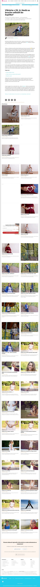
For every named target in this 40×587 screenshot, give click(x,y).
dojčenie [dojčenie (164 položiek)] (25, 571)
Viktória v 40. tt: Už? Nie (25, 214)
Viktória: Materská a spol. (25, 115)
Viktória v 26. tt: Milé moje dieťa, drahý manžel (29, 352)
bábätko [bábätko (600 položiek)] (11, 571)
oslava (27, 42)
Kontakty (10, 578)
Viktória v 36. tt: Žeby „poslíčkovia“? (8, 273)
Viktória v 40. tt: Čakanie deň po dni (27, 194)
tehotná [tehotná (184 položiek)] (20, 574)
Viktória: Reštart (5, 175)
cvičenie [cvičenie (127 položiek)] (18, 571)
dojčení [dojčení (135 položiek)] (28, 571)
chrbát (29, 56)
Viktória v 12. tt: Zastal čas (6, 490)
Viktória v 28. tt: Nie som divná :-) (26, 332)
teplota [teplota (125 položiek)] (24, 574)
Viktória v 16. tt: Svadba (6, 451)
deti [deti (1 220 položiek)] (20, 571)
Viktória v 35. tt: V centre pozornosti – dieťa (28, 273)
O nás (13, 578)
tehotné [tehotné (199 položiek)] (22, 574)
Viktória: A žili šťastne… (10, 114)
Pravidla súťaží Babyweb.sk (28, 578)
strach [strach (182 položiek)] (13, 574)
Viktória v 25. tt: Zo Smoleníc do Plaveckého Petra (9, 373)
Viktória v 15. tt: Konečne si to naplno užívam (29, 451)
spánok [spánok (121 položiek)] (7, 574)
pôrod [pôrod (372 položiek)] (32, 572)
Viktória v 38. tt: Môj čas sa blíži (7, 253)
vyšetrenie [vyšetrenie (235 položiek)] (26, 574)
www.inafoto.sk (16, 37)
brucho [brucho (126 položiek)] (6, 571)
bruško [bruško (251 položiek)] (8, 571)
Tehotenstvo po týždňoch (20, 3)
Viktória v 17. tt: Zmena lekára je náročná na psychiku (28, 432)
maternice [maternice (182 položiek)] (35, 571)
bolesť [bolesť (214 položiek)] (4, 571)
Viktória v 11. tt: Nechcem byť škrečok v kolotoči (29, 490)
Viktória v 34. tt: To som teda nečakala (8, 293)
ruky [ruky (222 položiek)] (5, 574)
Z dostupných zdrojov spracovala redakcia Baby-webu (17, 102)
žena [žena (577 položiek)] (34, 574)
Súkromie (34, 578)
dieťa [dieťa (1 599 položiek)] (22, 571)
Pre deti (32, 567)
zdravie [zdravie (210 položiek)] (32, 574)
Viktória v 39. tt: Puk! (24, 234)
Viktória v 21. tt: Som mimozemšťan (8, 411)
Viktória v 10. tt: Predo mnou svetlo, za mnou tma (10, 510)
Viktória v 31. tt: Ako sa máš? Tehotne (27, 313)
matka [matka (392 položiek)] (5, 572)
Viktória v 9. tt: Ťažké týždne (26, 510)
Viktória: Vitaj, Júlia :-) (25, 175)
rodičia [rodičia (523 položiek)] (3, 574)
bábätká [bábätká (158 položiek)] (14, 571)
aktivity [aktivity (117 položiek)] (2, 571)
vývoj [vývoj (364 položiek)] (29, 574)
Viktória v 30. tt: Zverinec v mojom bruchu (11, 331)
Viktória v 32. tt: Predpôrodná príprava (8, 313)
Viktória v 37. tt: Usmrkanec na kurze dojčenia (29, 252)
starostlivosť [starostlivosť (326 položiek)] (10, 574)
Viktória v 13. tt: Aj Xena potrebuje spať (27, 470)
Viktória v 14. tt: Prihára (6, 470)
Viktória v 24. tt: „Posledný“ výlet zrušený (28, 372)
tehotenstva (24, 86)
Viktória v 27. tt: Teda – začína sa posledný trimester (9, 353)
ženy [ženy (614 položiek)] (36, 574)
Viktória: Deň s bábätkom (6, 155)
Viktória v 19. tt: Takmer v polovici (8, 431)
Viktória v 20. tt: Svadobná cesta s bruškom (29, 410)
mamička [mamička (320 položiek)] (32, 571)
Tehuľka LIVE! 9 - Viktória (4, 136)
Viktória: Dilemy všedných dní (7, 135)
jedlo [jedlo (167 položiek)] (29, 571)
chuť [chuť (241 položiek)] (16, 571)
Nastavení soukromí (20, 583)
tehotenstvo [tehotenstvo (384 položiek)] (16, 574)
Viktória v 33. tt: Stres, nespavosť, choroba (28, 293)
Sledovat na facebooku (20, 554)
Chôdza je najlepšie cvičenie (10, 72)
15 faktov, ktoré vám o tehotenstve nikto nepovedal (13, 74)
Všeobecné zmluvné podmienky (19, 578)
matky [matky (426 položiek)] (8, 572)
